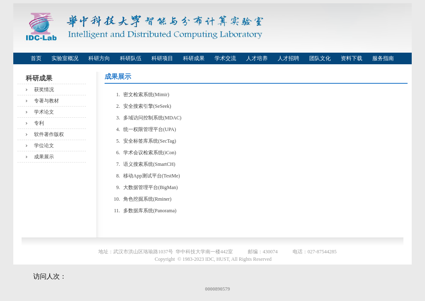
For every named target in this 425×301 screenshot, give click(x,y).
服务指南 (383, 58)
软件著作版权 (49, 134)
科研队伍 (131, 58)
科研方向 (99, 58)
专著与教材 (46, 101)
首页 (36, 58)
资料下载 (351, 58)
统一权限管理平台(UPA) (149, 129)
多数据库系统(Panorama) (149, 211)
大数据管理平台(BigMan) (150, 187)
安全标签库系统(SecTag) (149, 141)
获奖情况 (44, 89)
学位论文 (44, 145)
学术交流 (225, 58)
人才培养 (257, 58)
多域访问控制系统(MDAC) (152, 118)
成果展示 (44, 157)
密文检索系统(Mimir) (146, 94)
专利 (39, 123)
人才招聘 (288, 58)
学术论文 (44, 112)
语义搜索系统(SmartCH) (149, 164)
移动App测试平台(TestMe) (151, 176)
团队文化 (320, 58)
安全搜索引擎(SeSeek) (147, 106)
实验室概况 (64, 58)
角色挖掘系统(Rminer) (147, 199)
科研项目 (162, 58)
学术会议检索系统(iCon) (149, 152)
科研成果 (194, 58)
